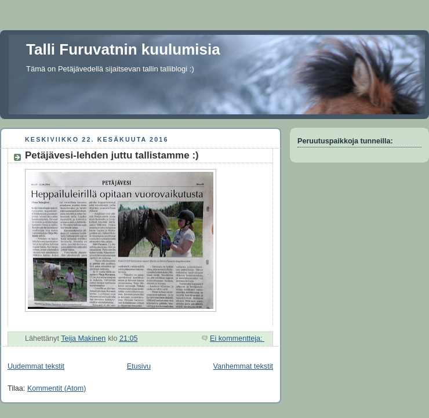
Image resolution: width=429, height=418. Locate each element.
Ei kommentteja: (237, 338)
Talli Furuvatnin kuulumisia (123, 49)
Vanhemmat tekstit (243, 366)
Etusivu (139, 366)
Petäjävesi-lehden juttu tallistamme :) (112, 155)
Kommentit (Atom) (56, 388)
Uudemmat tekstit (36, 366)
